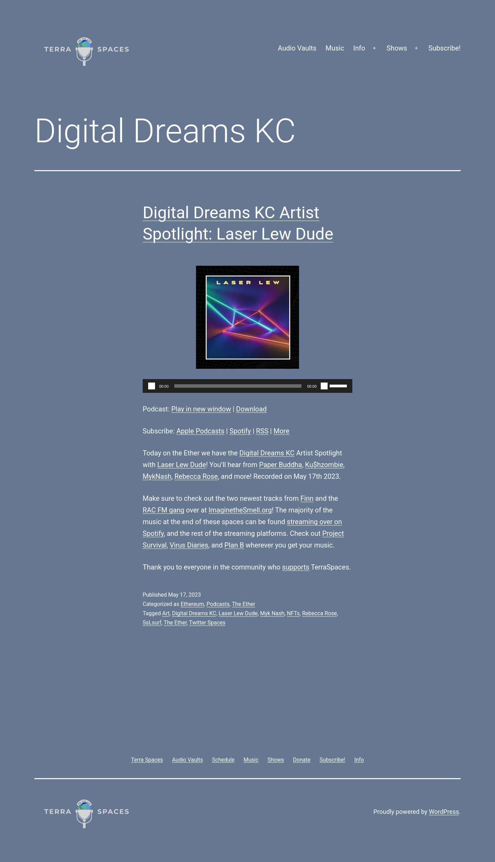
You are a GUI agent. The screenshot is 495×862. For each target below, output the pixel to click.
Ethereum (192, 604)
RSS (262, 431)
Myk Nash (272, 613)
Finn (307, 498)
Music (335, 48)
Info (359, 48)
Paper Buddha (280, 465)
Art (165, 613)
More (281, 431)
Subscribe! (444, 48)
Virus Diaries (189, 545)
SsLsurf (152, 622)
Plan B (234, 545)
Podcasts (218, 604)
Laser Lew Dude (181, 465)
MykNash (157, 476)
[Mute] (324, 386)
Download (251, 409)
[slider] (238, 386)
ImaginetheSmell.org (240, 510)
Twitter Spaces (207, 622)
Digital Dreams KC (267, 453)
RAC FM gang (163, 510)
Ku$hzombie (324, 465)
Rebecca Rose (196, 476)
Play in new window (201, 409)
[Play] (151, 386)
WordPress (444, 811)
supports (295, 567)
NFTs (293, 613)
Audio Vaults (297, 48)
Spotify (240, 431)
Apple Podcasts (200, 431)
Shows (397, 48)
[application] (247, 386)
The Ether (243, 604)
